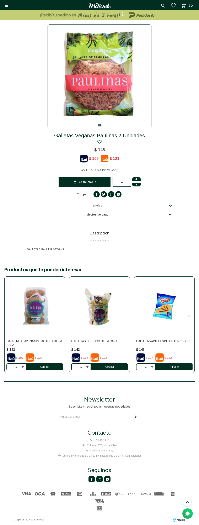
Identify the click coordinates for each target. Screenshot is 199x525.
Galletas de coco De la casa (94, 341)
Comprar (87, 182)
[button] (99, 125)
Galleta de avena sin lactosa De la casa (34, 342)
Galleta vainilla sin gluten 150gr (163, 341)
